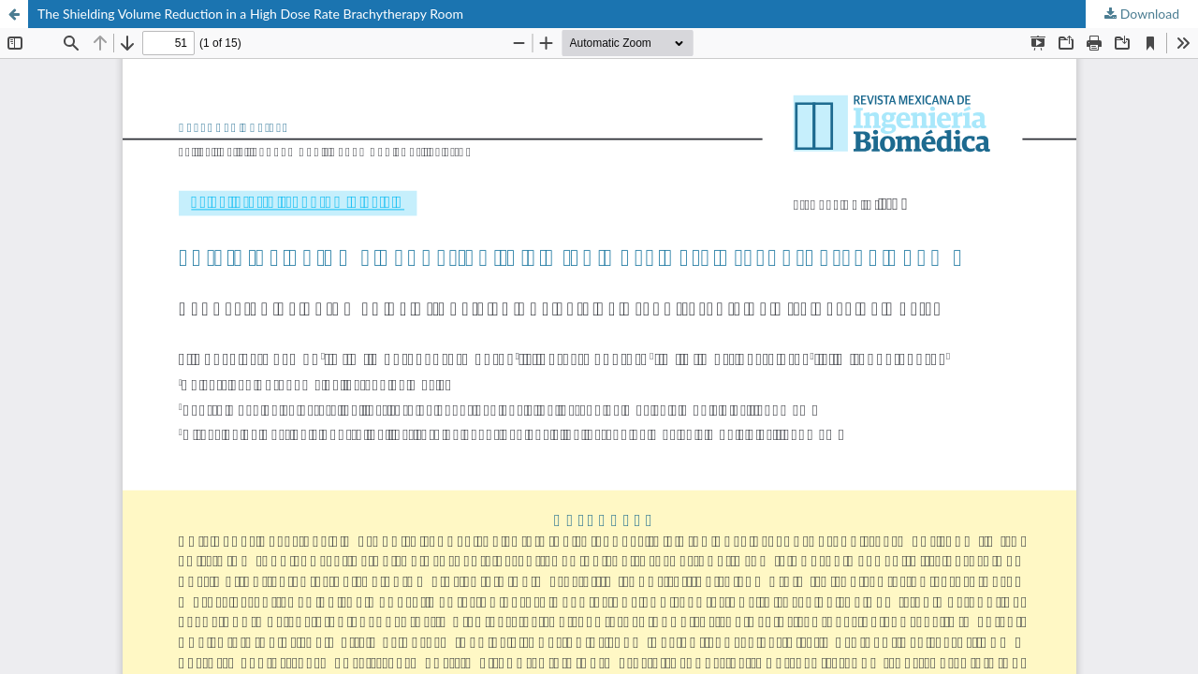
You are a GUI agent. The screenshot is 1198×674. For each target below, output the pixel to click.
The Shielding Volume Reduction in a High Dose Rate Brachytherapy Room (250, 14)
